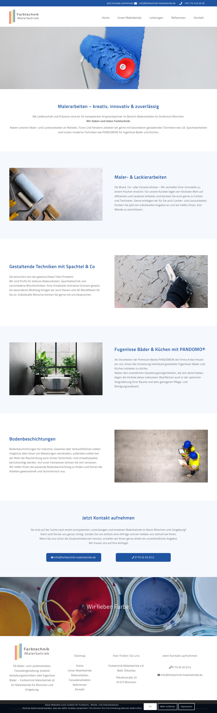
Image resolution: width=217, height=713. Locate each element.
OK (150, 706)
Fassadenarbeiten (80, 680)
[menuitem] (106, 21)
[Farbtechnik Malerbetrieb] (24, 20)
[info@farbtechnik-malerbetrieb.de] (73, 557)
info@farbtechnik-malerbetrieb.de (157, 3)
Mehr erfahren (167, 706)
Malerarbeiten (79, 675)
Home (79, 666)
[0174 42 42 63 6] (143, 557)
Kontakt (79, 689)
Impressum (186, 706)
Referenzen (80, 685)
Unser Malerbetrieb (80, 670)
